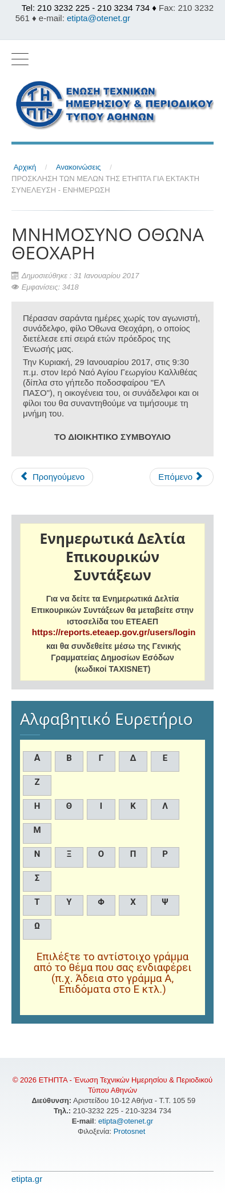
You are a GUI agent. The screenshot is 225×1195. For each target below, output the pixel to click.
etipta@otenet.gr (98, 18)
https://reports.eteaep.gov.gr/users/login (113, 632)
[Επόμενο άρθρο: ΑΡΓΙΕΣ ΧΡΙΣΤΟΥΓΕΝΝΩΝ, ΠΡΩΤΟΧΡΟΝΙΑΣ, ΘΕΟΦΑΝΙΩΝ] (182, 477)
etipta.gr (26, 1179)
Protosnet (130, 1131)
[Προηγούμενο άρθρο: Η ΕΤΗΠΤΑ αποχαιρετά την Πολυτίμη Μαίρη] (52, 477)
